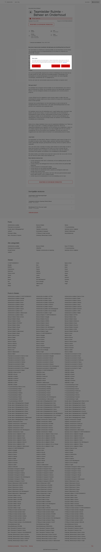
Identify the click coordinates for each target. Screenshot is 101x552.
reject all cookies (55, 65)
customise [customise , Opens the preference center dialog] (36, 65)
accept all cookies (65, 65)
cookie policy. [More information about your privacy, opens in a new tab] (65, 62)
